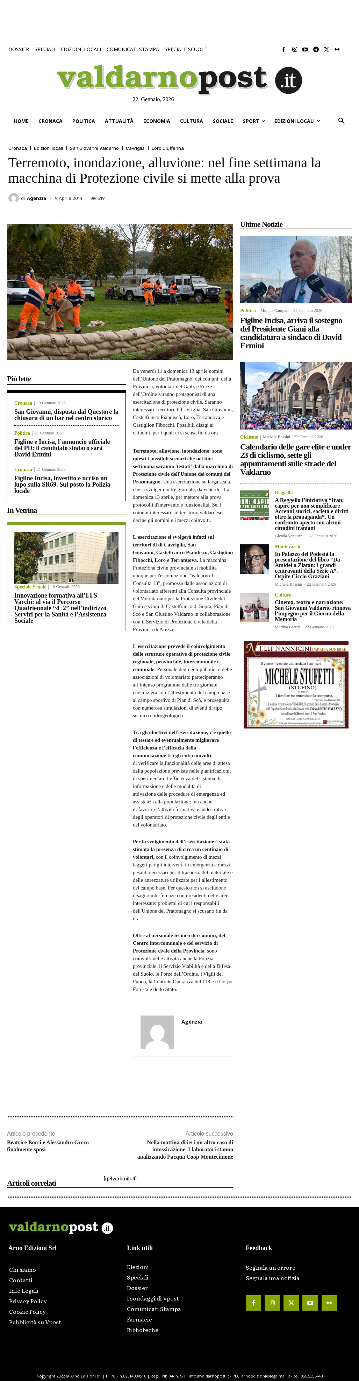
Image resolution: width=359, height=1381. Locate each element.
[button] (341, 121)
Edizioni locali (48, 148)
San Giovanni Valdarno (94, 148)
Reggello (284, 492)
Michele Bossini (276, 436)
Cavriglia (135, 148)
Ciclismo (249, 437)
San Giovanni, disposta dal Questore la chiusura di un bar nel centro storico (66, 414)
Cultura (283, 595)
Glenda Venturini (289, 535)
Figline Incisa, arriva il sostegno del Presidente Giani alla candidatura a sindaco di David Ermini (291, 333)
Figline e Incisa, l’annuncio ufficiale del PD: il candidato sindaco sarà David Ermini (62, 448)
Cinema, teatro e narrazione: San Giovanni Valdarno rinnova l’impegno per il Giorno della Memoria (313, 610)
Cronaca (17, 148)
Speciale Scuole (30, 587)
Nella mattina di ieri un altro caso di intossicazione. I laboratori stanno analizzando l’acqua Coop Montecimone (185, 1149)
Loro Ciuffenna (168, 148)
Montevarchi (288, 546)
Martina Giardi (287, 627)
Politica (22, 433)
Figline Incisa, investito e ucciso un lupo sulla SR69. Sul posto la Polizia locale (62, 484)
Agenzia (36, 198)
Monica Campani (274, 310)
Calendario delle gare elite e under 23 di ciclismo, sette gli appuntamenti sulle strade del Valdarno (295, 459)
